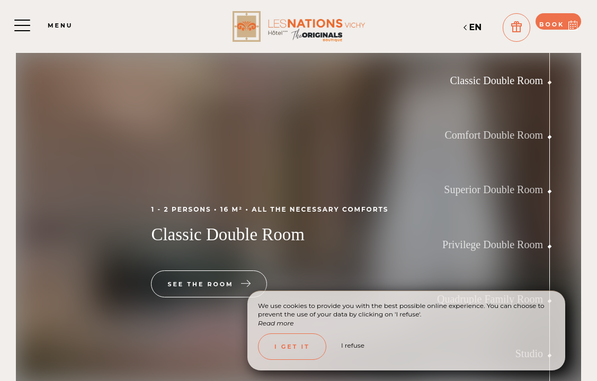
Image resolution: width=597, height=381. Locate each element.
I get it (292, 346)
